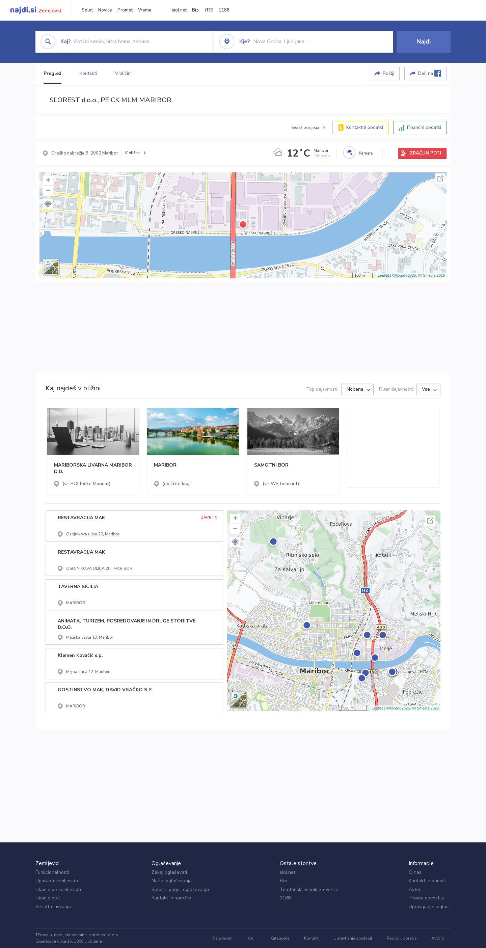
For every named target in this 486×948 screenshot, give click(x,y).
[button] (48, 204)
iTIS (209, 10)
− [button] (48, 191)
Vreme (145, 10)
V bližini (123, 73)
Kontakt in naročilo (171, 898)
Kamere (366, 153)
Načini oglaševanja (172, 880)
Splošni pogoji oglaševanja (180, 889)
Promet (125, 10)
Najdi (423, 41)
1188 (224, 10)
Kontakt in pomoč (427, 880)
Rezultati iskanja (53, 906)
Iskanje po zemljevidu (58, 889)
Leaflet (383, 275)
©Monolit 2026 (404, 275)
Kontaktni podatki (364, 127)
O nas (415, 872)
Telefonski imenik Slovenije (309, 889)
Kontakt (311, 938)
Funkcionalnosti (52, 872)
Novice (105, 10)
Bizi (195, 10)
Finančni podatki (424, 127)
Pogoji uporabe (401, 938)
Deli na (429, 73)
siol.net (179, 10)
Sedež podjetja (305, 127)
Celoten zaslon (440, 178)
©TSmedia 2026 (431, 275)
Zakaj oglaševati (169, 872)
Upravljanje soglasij (430, 906)
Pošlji (388, 73)
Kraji (251, 938)
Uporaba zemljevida (56, 880)
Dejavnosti (222, 938)
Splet (87, 10)
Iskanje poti (47, 898)
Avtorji (416, 889)
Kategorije (279, 938)
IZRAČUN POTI (424, 153)
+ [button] (48, 181)
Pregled (52, 73)
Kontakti (88, 73)
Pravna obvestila (426, 898)
